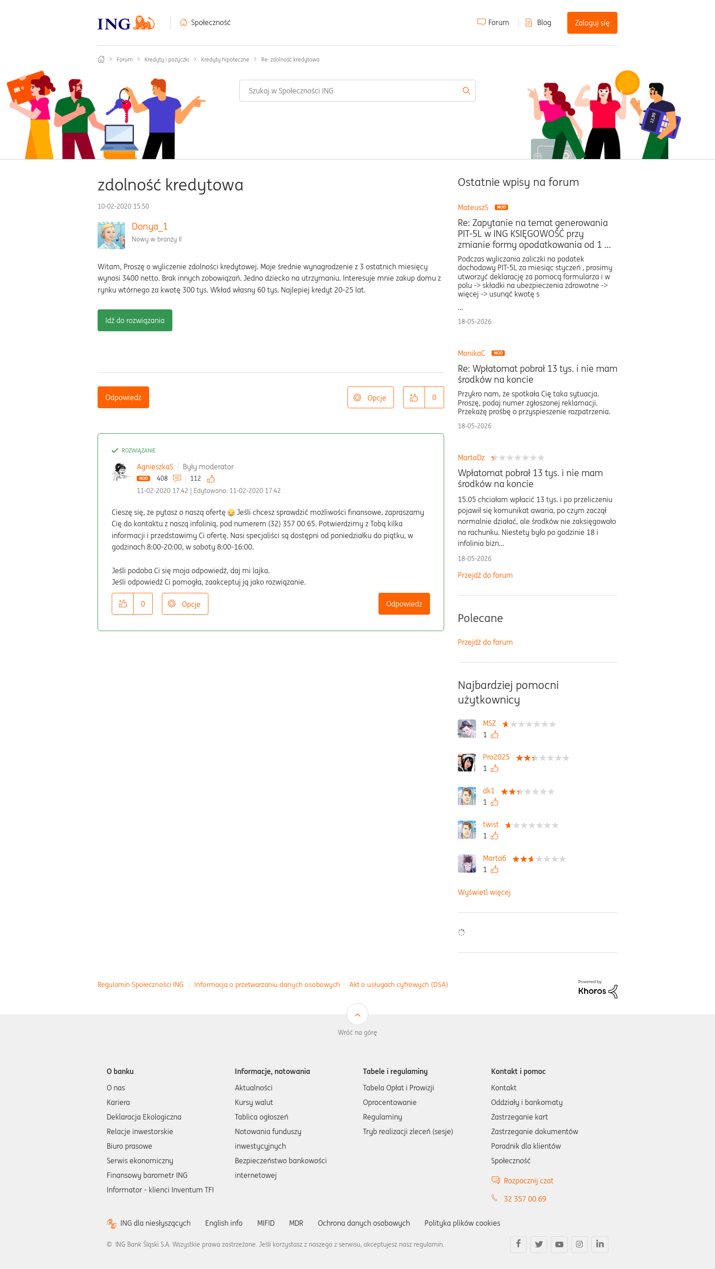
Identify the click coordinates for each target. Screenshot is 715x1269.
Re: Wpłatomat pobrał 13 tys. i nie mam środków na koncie (537, 374)
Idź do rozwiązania (135, 320)
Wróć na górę (357, 1032)
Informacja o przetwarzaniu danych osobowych (267, 984)
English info (224, 1223)
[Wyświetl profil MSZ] (492, 723)
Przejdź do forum (485, 575)
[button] (414, 397)
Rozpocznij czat (529, 1180)
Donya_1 (150, 226)
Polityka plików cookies (462, 1223)
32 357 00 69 (525, 1198)
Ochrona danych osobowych (364, 1223)
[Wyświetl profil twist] (493, 824)
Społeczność (211, 22)
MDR (296, 1223)
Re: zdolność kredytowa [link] (290, 59)
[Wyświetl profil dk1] (491, 790)
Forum (498, 22)
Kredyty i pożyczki (167, 59)
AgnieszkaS (155, 466)
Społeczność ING (101, 59)
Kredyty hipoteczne (225, 59)
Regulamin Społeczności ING (141, 984)
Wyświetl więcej (484, 892)
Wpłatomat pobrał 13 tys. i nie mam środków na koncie (530, 478)
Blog (544, 22)
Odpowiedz (123, 397)
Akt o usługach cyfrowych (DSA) (398, 984)
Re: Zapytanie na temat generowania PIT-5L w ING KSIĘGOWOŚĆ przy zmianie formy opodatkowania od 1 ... (534, 233)
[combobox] (357, 91)
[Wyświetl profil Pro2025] (498, 756)
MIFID (266, 1223)
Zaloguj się (592, 22)
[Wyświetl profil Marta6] (497, 858)
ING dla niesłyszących (155, 1223)
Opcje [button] (377, 397)
